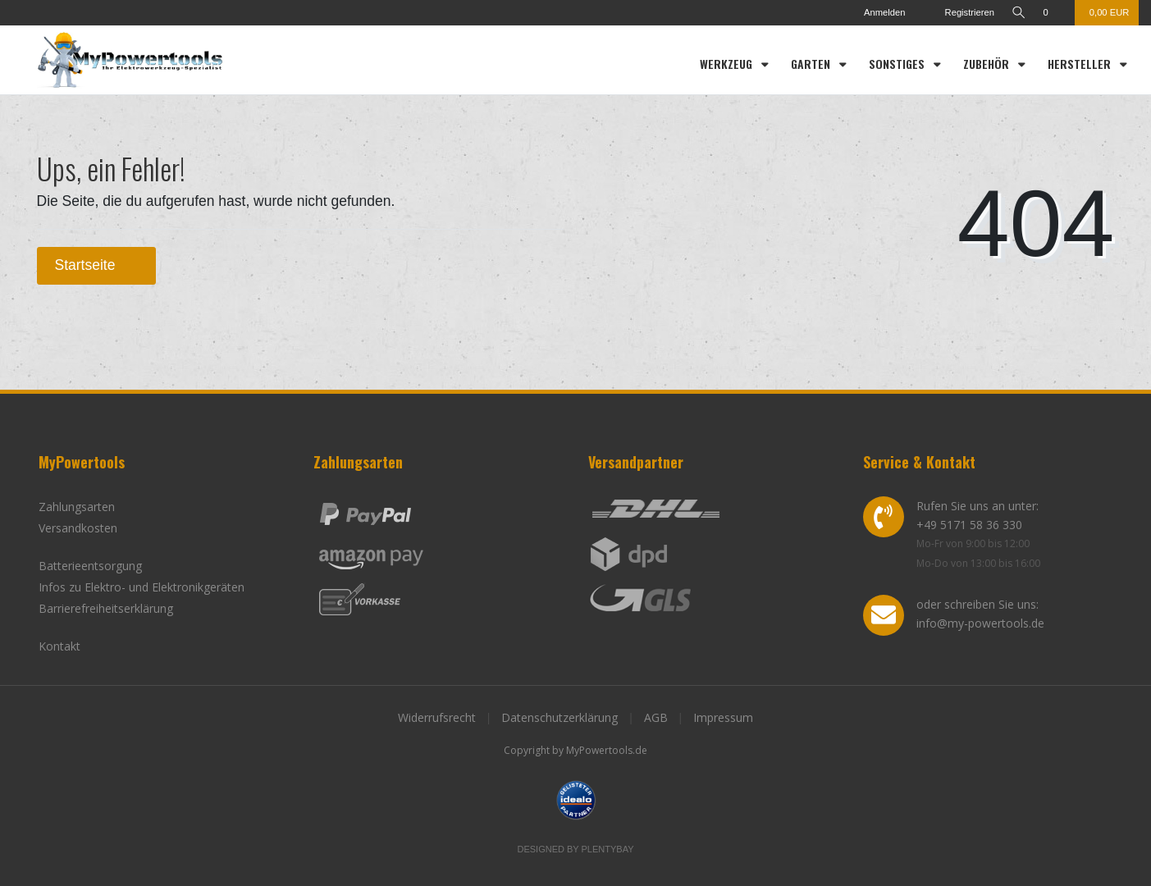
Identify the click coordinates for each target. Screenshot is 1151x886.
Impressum (723, 717)
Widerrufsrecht (437, 717)
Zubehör (987, 63)
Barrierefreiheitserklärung (106, 608)
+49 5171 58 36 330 (969, 524)
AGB (656, 717)
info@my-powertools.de (980, 623)
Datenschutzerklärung (559, 717)
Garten (812, 63)
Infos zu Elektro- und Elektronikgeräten (141, 587)
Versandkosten (78, 528)
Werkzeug (728, 63)
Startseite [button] (97, 265)
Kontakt (59, 646)
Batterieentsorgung (90, 565)
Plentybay (608, 849)
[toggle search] (1017, 12)
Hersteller (1081, 63)
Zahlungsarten (77, 506)
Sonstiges (898, 63)
